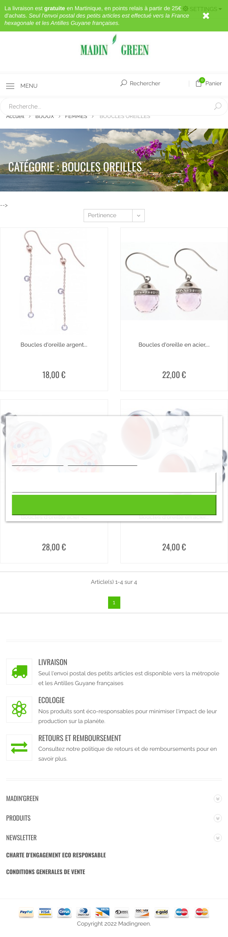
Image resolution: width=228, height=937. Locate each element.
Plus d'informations (37, 461)
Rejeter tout (113, 482)
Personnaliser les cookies (102, 461)
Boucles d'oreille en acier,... (174, 345)
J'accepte (114, 504)
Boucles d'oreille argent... (53, 345)
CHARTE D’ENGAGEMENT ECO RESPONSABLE (56, 855)
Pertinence (116, 215)
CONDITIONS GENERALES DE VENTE (45, 872)
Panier (208, 83)
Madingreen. (134, 924)
